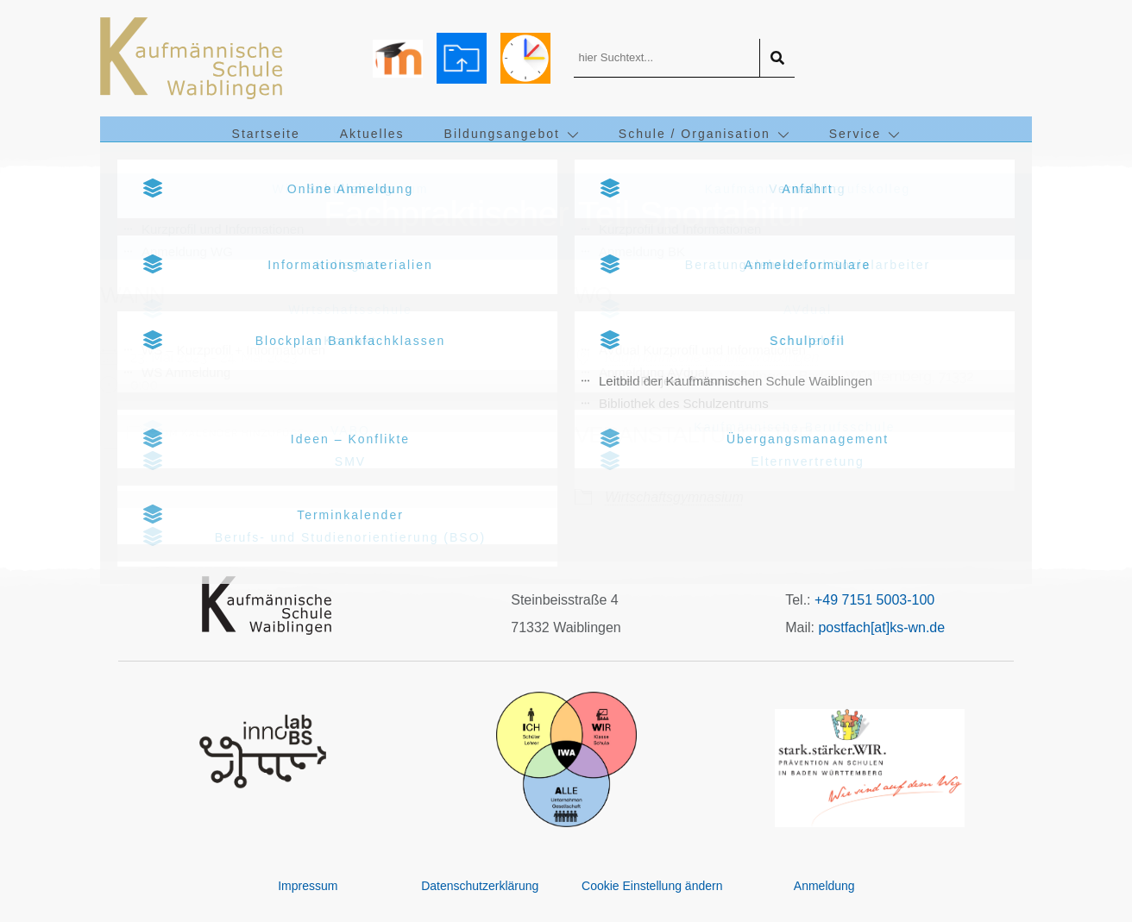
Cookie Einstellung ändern (652, 886)
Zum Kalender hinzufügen (219, 432)
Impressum (307, 886)
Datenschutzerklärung (479, 886)
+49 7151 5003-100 (874, 600)
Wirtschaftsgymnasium (674, 497)
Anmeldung (824, 886)
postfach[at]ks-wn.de (881, 627)
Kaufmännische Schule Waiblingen (712, 357)
